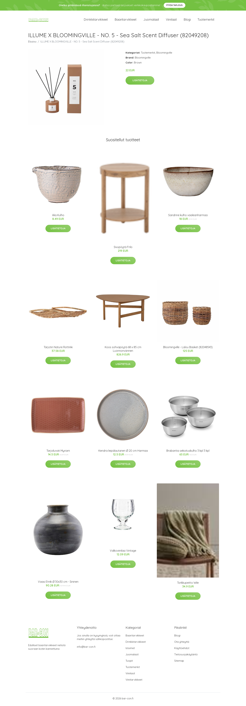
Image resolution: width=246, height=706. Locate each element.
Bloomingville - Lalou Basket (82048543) (188, 349)
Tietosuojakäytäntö (186, 656)
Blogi (187, 20)
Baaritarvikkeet (125, 20)
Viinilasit (171, 20)
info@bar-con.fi (86, 648)
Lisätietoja (140, 82)
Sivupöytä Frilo (123, 249)
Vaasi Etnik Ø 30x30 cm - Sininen (58, 583)
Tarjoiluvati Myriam (58, 452)
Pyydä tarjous (174, 5)
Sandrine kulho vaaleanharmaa (188, 217)
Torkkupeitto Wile (188, 584)
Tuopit (129, 662)
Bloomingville (164, 54)
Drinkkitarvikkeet (96, 20)
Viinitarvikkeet (134, 681)
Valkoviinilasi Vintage (123, 552)
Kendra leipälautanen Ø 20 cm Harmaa (123, 452)
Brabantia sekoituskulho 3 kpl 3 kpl (187, 452)
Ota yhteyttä (181, 643)
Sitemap (179, 662)
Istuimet (130, 649)
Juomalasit (151, 20)
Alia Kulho (58, 217)
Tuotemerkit (205, 20)
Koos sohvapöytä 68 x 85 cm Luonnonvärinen (123, 350)
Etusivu (32, 43)
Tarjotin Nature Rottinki (58, 349)
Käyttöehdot (181, 649)
